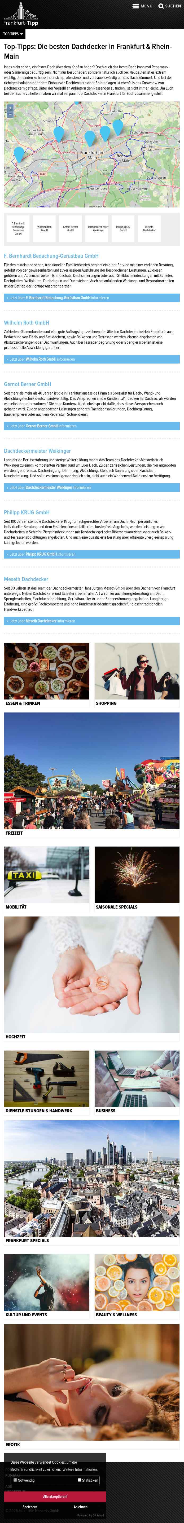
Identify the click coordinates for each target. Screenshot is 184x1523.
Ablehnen (80, 1507)
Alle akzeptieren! (55, 1496)
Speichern (30, 1507)
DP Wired (98, 1515)
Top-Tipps (11, 34)
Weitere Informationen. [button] (80, 1469)
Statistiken (88, 1480)
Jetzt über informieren (59, 297)
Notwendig (24, 1480)
